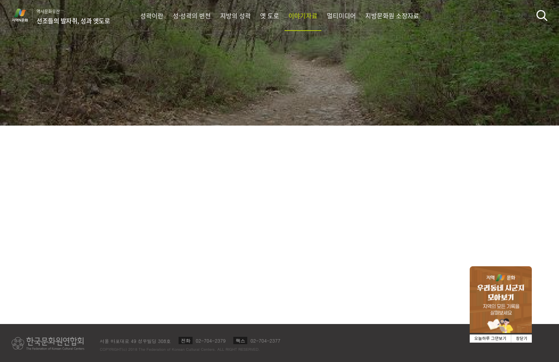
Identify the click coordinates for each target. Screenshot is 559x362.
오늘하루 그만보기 (490, 338)
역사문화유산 (73, 16)
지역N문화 (24, 15)
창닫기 (522, 338)
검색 (541, 15)
